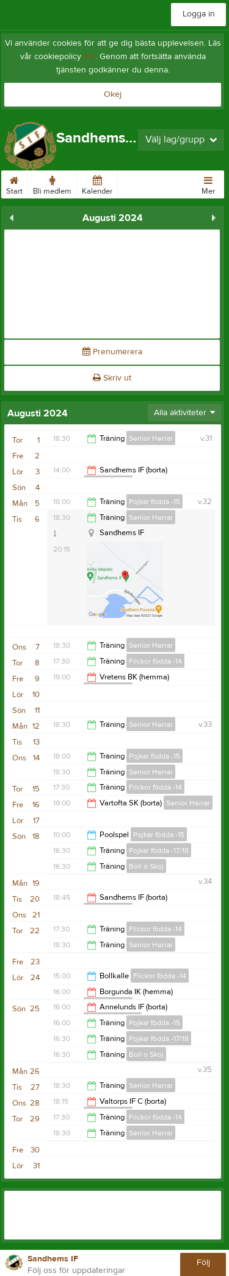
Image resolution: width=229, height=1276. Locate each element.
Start (14, 183)
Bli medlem (52, 183)
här (89, 56)
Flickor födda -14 (155, 661)
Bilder (132, 183)
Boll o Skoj (146, 866)
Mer (208, 183)
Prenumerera (112, 351)
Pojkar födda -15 (154, 502)
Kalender (97, 183)
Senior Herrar (151, 438)
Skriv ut (112, 378)
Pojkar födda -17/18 (159, 850)
